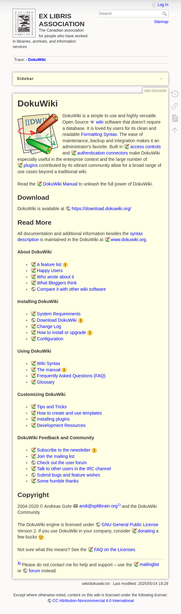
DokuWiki (37, 60)
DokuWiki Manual (60, 183)
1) (119, 505)
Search (165, 13)
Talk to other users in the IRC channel (74, 468)
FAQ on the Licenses (114, 549)
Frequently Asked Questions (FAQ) (71, 375)
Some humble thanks (58, 480)
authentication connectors (102, 152)
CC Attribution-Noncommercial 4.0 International (93, 601)
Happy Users (50, 270)
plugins (31, 165)
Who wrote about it (55, 276)
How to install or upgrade (61, 332)
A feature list (49, 264)
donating (146, 530)
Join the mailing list (55, 456)
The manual (49, 369)
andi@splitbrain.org (98, 505)
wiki (99, 122)
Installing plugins (53, 419)
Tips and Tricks (52, 406)
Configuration (50, 338)
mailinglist (149, 564)
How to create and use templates (69, 413)
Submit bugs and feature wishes (68, 474)
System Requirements (59, 313)
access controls (145, 146)
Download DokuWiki (57, 320)
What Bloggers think (57, 282)
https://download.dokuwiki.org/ (101, 208)
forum (34, 570)
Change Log (49, 326)
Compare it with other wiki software (71, 289)
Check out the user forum (62, 462)
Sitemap (161, 22)
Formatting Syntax (99, 134)
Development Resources (61, 425)
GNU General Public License (130, 524)
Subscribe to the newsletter (64, 450)
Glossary (46, 382)
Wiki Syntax (48, 363)
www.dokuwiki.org (128, 239)
